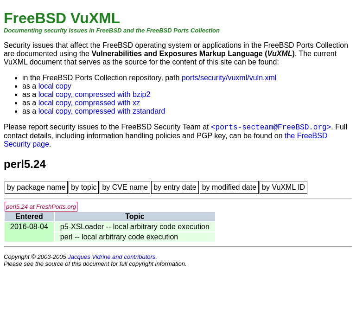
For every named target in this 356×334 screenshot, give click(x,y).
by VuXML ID (283, 187)
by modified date (229, 187)
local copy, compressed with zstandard (101, 111)
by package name (36, 187)
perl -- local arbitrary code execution (119, 237)
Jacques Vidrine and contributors (111, 256)
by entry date (175, 187)
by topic (83, 187)
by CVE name (125, 187)
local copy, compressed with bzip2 (94, 94)
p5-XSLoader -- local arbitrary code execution (135, 227)
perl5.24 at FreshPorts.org (41, 206)
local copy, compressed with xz (89, 103)
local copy (54, 86)
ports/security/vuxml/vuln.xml (229, 78)
